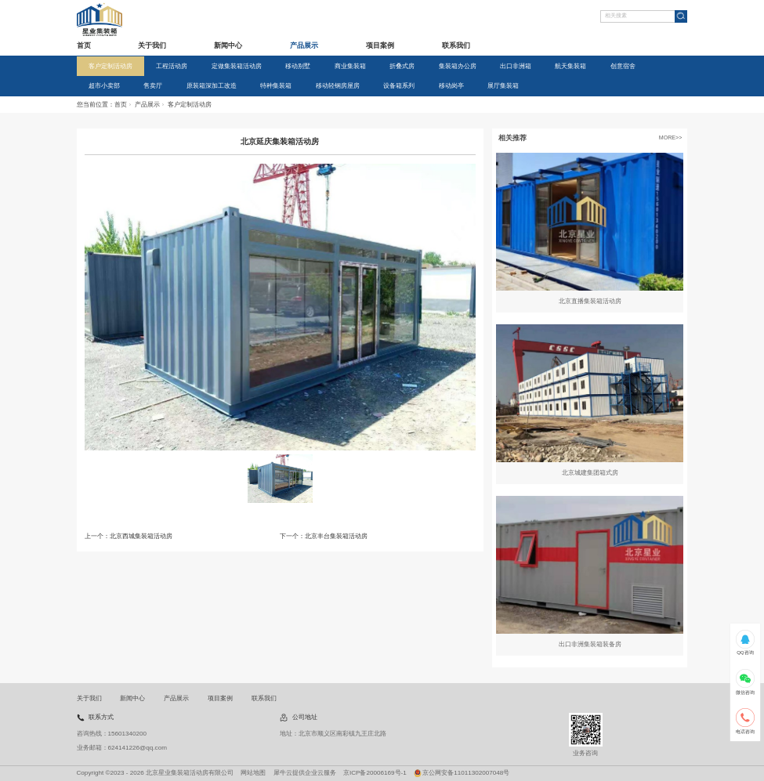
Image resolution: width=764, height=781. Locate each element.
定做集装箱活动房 (237, 66)
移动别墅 (297, 66)
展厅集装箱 (503, 85)
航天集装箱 (570, 66)
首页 (84, 45)
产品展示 (304, 45)
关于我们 (152, 45)
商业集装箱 (350, 66)
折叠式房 (402, 66)
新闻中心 (228, 45)
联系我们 (456, 45)
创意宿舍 (622, 66)
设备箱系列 (399, 85)
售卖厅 (152, 85)
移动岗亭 (451, 85)
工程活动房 (171, 66)
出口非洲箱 (515, 66)
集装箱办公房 (457, 66)
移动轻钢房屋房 (338, 85)
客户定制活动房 (110, 66)
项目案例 (380, 45)
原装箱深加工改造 (211, 85)
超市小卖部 (104, 85)
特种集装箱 (275, 85)
